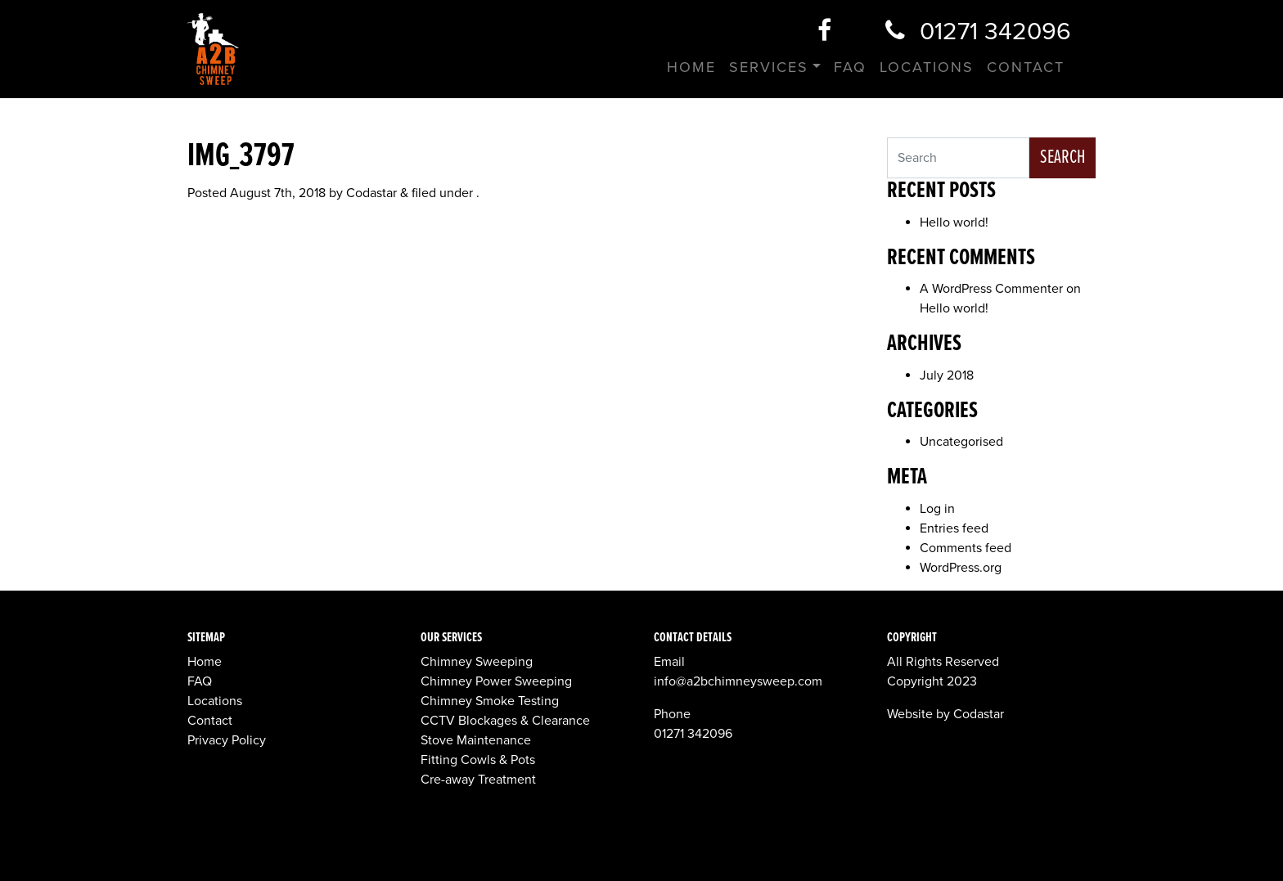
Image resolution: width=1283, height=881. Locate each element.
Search (1062, 157)
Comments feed (965, 548)
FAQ (850, 67)
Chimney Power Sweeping (496, 681)
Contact (1026, 67)
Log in (937, 509)
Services (768, 67)
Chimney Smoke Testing (490, 701)
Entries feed (954, 528)
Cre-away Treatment (478, 779)
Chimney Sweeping (477, 662)
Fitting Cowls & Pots (478, 760)
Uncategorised (961, 442)
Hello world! (954, 222)
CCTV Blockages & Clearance (505, 720)
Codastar (371, 193)
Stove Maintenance (476, 740)
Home (691, 67)
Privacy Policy (226, 740)
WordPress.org (961, 568)
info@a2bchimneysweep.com (738, 681)
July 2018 (947, 375)
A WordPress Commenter (991, 289)
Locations (927, 67)
